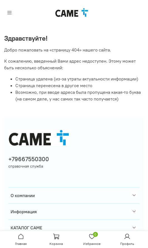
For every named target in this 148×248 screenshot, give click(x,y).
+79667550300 (28, 159)
